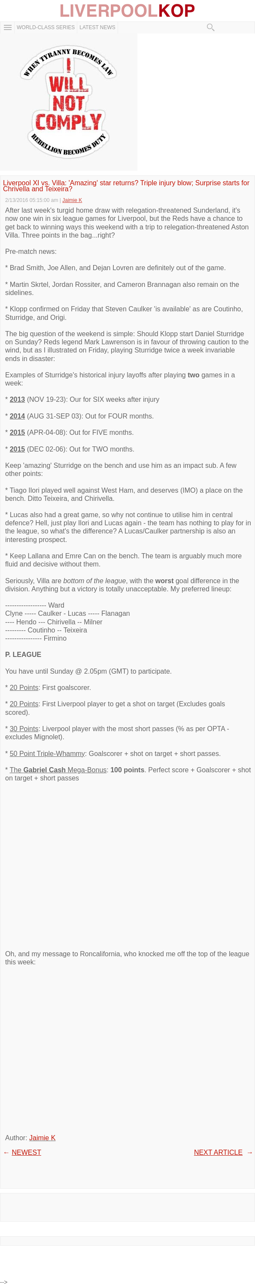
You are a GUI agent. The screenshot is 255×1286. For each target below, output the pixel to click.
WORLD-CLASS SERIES (46, 27)
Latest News (97, 27)
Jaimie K (42, 1137)
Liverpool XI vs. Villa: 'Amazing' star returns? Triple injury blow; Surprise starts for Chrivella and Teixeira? (126, 186)
